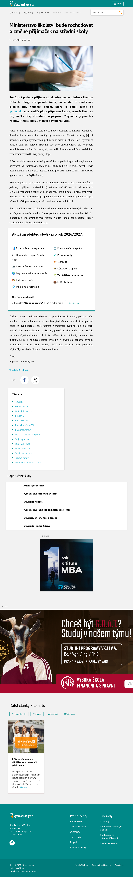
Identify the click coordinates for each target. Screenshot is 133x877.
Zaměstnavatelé (78, 826)
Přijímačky (37, 714)
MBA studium (21, 406)
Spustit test (74, 303)
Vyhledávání (53, 714)
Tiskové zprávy (22, 457)
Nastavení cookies (29, 871)
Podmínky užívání (17, 868)
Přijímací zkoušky (19, 714)
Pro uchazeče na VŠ (24, 425)
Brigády (74, 842)
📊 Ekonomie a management (28, 248)
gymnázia (15, 111)
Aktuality (19, 401)
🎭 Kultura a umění (23, 280)
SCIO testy (75, 831)
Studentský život (22, 443)
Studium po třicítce (23, 448)
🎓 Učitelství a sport (65, 268)
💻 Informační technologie (27, 266)
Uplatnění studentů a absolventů (30, 462)
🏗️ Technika (60, 261)
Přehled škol (76, 821)
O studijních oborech (24, 411)
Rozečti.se (119, 865)
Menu (118, 3)
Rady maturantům (23, 429)
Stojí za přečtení (22, 439)
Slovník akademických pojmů (28, 434)
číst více (23, 787)
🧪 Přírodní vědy (62, 255)
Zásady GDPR (15, 871)
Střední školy (69, 714)
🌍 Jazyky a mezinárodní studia (29, 273)
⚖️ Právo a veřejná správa (67, 248)
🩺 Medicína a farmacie (25, 286)
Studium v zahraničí (24, 453)
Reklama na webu (109, 843)
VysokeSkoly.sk (81, 865)
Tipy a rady (28, 12)
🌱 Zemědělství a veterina (68, 275)
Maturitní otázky (78, 847)
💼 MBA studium (62, 282)
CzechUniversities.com (101, 865)
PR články (19, 415)
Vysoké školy (14, 12)
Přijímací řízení (43, 12)
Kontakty (104, 821)
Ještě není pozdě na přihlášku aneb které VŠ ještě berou (24, 762)
